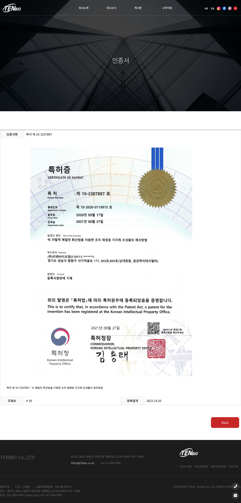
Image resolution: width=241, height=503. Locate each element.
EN (212, 8)
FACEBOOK (201, 466)
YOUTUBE (186, 466)
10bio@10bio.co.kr (82, 463)
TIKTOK (233, 466)
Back (225, 422)
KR (206, 8)
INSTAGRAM (218, 466)
